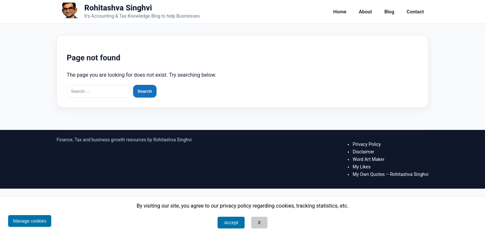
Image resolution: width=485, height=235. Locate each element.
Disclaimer (363, 151)
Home (339, 12)
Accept (231, 222)
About (365, 12)
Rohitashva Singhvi (118, 7)
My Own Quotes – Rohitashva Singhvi (390, 174)
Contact (415, 12)
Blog (389, 12)
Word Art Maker (368, 159)
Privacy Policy (367, 144)
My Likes (362, 166)
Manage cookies (29, 221)
